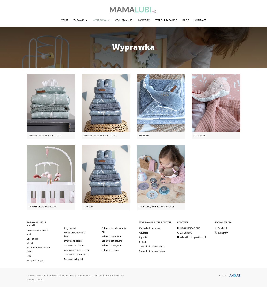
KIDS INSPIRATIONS (190, 228)
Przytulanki (70, 228)
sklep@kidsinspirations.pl (193, 237)
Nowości (144, 20)
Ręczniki (143, 237)
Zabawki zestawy (110, 249)
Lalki (29, 255)
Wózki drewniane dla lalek (74, 234)
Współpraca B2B (166, 20)
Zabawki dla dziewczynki (76, 249)
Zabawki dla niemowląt (75, 254)
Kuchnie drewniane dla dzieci (38, 249)
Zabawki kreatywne (111, 245)
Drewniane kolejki (73, 240)
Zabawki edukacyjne (112, 240)
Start (64, 20)
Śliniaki (142, 241)
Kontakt (200, 20)
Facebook (222, 228)
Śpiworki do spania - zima (152, 250)
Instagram (223, 232)
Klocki (30, 243)
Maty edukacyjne (35, 260)
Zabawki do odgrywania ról (114, 229)
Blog (185, 20)
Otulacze (143, 232)
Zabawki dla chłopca (74, 245)
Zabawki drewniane (111, 236)
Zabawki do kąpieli (73, 259)
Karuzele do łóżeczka (149, 228)
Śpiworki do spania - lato (151, 246)
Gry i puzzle (32, 238)
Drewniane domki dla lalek (37, 232)
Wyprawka (100, 20)
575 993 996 (186, 232)
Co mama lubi (124, 20)
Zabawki (78, 20)
